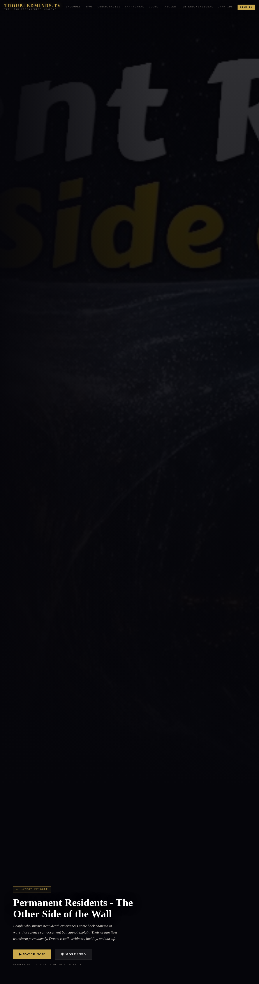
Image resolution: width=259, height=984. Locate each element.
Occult (154, 7)
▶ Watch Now (32, 954)
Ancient (171, 7)
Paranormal (134, 7)
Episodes (73, 7)
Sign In (246, 7)
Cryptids (225, 7)
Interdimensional (197, 7)
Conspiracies (109, 7)
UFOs (89, 7)
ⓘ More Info (73, 954)
